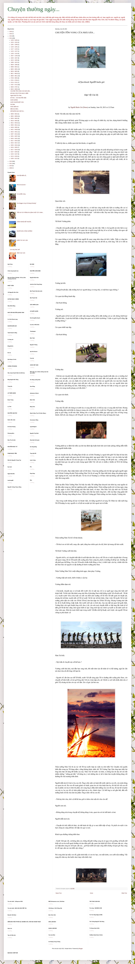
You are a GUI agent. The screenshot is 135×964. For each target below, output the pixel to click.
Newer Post (59, 893)
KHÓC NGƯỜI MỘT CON (17, 102)
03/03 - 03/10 (14, 145)
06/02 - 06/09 (14, 116)
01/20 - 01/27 (14, 154)
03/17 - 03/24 (14, 140)
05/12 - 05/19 (14, 123)
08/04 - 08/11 (14, 75)
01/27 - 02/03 (14, 151)
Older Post (124, 893)
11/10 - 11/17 (14, 51)
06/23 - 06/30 (14, 89)
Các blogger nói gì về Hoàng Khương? (26, 203)
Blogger (81, 948)
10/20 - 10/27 (14, 58)
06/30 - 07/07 (14, 87)
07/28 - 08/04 (14, 78)
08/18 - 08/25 (14, 71)
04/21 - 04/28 (14, 129)
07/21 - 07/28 (14, 80)
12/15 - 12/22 (14, 42)
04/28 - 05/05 (14, 127)
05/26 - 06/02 (14, 118)
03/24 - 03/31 (14, 138)
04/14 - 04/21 (14, 131)
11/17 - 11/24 (14, 49)
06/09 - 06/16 (14, 114)
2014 (10, 36)
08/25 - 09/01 (14, 69)
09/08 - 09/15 (14, 67)
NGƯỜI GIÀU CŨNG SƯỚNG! (24, 231)
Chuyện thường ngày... (34, 9)
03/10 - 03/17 (14, 143)
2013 (10, 38)
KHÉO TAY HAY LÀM (22, 240)
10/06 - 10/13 (14, 62)
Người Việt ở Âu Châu (15, 95)
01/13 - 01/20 (14, 156)
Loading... (10, 266)
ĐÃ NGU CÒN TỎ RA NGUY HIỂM (19, 93)
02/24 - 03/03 (14, 147)
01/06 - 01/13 (14, 158)
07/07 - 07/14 (14, 84)
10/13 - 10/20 (14, 60)
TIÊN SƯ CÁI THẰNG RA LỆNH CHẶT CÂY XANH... (30, 212)
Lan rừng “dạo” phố (15, 249)
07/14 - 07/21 (14, 82)
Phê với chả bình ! (21, 184)
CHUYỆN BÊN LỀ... (22, 175)
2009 (10, 168)
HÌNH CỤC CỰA (21, 253)
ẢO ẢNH (12, 104)
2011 (10, 163)
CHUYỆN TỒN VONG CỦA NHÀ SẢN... (20, 91)
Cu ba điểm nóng (21, 194)
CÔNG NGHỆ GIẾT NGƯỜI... (24, 221)
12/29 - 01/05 (14, 40)
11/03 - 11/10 (14, 53)
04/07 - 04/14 (14, 134)
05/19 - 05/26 (14, 120)
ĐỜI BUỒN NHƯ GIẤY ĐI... (17, 111)
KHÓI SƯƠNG (14, 100)
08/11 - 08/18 (14, 73)
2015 (10, 33)
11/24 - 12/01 (14, 47)
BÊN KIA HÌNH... (14, 109)
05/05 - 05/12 (14, 125)
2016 (10, 31)
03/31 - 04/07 (14, 136)
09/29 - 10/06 (14, 64)
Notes (85, 107)
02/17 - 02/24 (14, 149)
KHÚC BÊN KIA (14, 106)
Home (91, 893)
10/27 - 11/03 (14, 55)
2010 (10, 165)
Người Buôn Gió (76, 107)
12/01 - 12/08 (14, 44)
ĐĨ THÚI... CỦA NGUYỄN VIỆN (18, 97)
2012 (10, 161)
